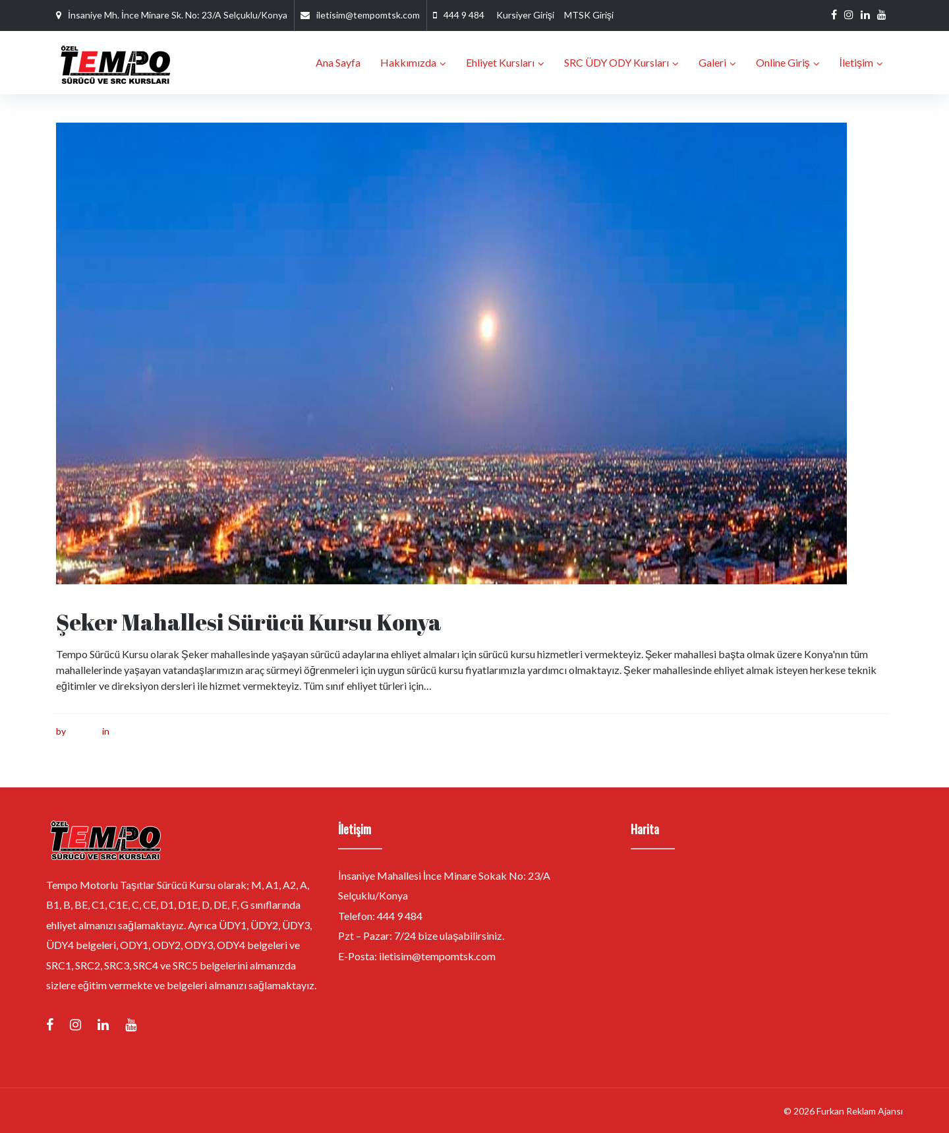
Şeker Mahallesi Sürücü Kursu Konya (249, 622)
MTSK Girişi (589, 14)
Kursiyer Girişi (525, 14)
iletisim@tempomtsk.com (368, 14)
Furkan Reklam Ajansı (860, 1110)
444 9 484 (464, 14)
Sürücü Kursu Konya (153, 730)
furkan (81, 730)
